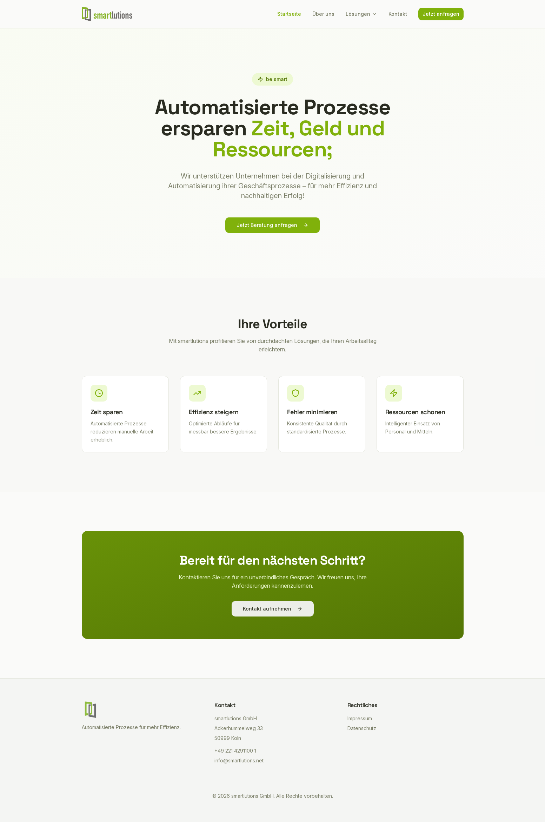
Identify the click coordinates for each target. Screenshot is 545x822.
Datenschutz (361, 728)
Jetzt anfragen (441, 14)
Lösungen (361, 14)
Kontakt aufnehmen (273, 609)
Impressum (359, 718)
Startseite (289, 14)
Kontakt (397, 14)
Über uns (323, 14)
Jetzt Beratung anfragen (272, 225)
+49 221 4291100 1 (235, 751)
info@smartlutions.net (239, 760)
